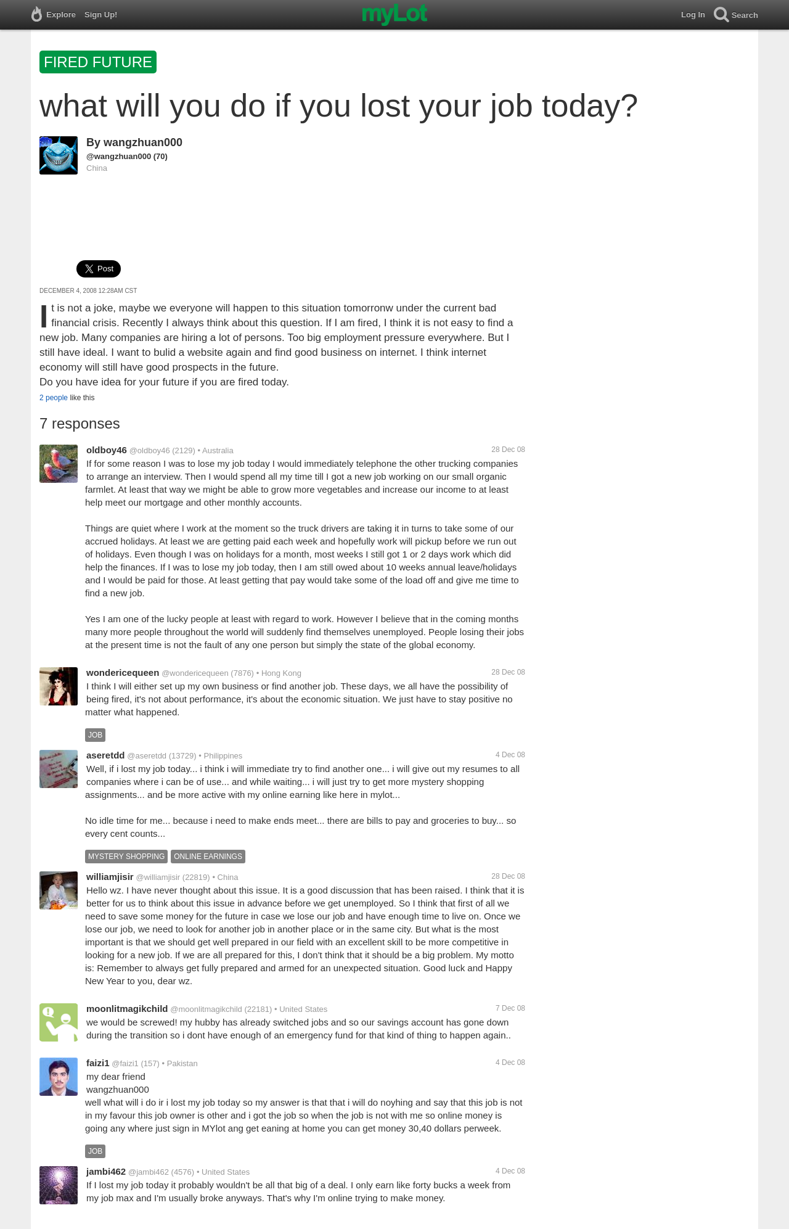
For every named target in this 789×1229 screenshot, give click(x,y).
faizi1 (98, 1063)
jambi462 (106, 1171)
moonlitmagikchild (127, 1008)
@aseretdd (146, 755)
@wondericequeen (195, 673)
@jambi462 (148, 1172)
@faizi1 (125, 1063)
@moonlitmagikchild (206, 1009)
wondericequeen (122, 672)
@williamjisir (158, 877)
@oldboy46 (149, 450)
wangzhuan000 (143, 142)
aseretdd (105, 755)
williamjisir (110, 876)
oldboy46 (106, 450)
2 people (53, 397)
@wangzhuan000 (118, 156)
